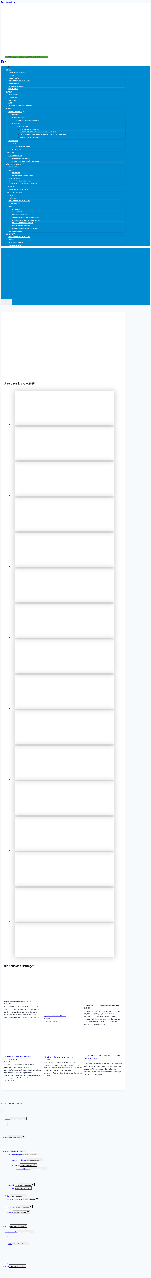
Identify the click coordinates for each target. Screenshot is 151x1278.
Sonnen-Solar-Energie (19, 1160)
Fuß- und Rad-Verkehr (15, 1199)
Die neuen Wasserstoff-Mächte (29, 129)
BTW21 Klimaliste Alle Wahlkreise (22, 223)
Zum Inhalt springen (8, 2)
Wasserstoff (16, 1165)
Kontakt (11, 195)
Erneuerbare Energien (15, 1154)
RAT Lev (7, 1119)
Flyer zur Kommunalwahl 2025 (55, 1016)
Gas (13, 1188)
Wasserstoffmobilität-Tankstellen (31, 137)
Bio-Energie (15, 114)
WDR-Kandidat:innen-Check (20, 215)
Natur (10, 103)
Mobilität (7, 1196)
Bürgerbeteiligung (10, 1207)
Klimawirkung (12, 97)
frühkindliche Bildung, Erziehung (22, 175)
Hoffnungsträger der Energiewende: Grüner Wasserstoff (38, 132)
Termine (7, 1226)
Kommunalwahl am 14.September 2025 (18, 1001)
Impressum (11, 239)
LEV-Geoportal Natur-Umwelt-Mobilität (20, 105)
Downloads (15, 209)
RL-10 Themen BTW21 (18, 212)
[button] (63, 374)
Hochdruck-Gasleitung (23, 146)
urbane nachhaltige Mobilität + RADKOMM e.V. (26, 161)
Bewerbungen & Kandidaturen (21, 225)
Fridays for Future (14, 178)
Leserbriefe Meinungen (15, 231)
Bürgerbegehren (13, 167)
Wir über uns (12, 198)
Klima (6, 1137)
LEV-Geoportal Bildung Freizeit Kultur (20, 181)
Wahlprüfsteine (13, 89)
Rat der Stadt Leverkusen (16, 86)
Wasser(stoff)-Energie (23, 1169)
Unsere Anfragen (13, 83)
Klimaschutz (12, 100)
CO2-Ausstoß (16, 149)
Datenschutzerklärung (15, 242)
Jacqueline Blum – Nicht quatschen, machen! (26, 220)
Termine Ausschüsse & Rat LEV (17, 72)
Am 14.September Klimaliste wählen (26, 57)
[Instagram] (5, 63)
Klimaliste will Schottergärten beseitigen (58, 1057)
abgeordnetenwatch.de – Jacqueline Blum (25, 217)
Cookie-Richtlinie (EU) (14, 245)
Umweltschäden (13, 95)
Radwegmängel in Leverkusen (21, 158)
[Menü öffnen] (6, 302)
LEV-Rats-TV (11, 75)
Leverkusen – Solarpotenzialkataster (28, 120)
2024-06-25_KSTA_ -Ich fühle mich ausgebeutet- (102, 1006)
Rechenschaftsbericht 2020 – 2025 (19, 81)
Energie (7, 1151)
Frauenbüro (16, 173)
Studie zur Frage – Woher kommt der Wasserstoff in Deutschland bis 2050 (43, 134)
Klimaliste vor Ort (14, 203)
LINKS (10, 1244)
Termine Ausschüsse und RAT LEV (18, 189)
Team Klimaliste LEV (11, 1232)
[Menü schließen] (1, 1111)
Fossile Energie (13, 1185)
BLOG (8, 67)
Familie (10, 1212)
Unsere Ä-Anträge (13, 78)
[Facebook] (2, 63)
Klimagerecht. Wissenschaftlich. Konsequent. (26, 228)
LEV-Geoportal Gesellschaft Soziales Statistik (22, 183)
